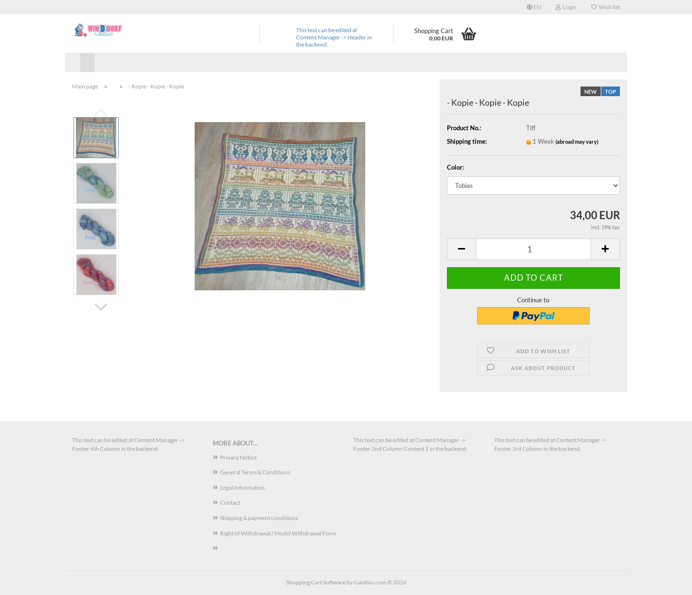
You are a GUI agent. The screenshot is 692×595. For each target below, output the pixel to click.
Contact (230, 502)
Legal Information (242, 487)
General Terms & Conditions (255, 472)
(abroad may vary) (577, 141)
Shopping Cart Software (316, 582)
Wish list (605, 7)
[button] (533, 7)
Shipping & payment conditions (259, 517)
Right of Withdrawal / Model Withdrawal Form (278, 533)
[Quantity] (533, 249)
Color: (455, 167)
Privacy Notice (238, 457)
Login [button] (566, 7)
